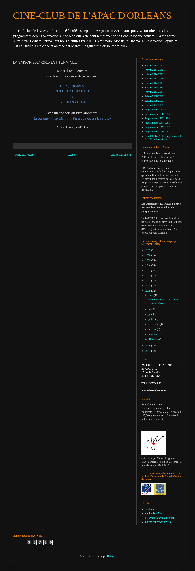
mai (151, 309)
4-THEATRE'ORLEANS (158, 522)
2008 (148, 255)
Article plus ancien (121, 154)
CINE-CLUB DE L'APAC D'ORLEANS (92, 15)
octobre (153, 329)
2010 (148, 265)
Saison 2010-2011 (154, 92)
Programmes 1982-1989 (157, 118)
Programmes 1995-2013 (157, 109)
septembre (154, 324)
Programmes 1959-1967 (157, 131)
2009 (148, 260)
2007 (148, 250)
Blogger (111, 556)
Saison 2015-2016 (154, 69)
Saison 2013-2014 (154, 78)
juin (151, 314)
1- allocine (150, 509)
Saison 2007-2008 (154, 105)
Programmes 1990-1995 (157, 114)
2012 (148, 275)
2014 (148, 285)
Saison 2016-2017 (154, 65)
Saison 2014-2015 (154, 74)
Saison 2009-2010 (154, 96)
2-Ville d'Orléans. (154, 513)
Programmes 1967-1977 (157, 127)
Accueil (72, 154)
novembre (154, 334)
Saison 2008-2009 (154, 100)
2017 (148, 350)
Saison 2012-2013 (154, 83)
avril (151, 295)
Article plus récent (23, 154)
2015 (148, 290)
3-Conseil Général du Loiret (159, 517)
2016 (148, 345)
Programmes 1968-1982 (157, 122)
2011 (148, 270)
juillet (152, 319)
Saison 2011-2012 (154, 87)
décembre (154, 339)
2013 (148, 280)
